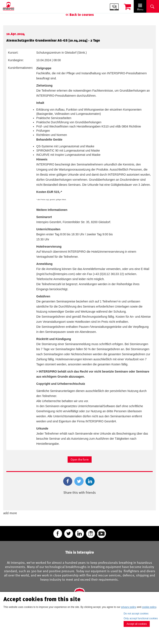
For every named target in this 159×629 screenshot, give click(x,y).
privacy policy (128, 607)
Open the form (80, 459)
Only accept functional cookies (141, 618)
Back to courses (81, 14)
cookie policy (149, 607)
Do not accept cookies (136, 613)
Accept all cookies (137, 623)
